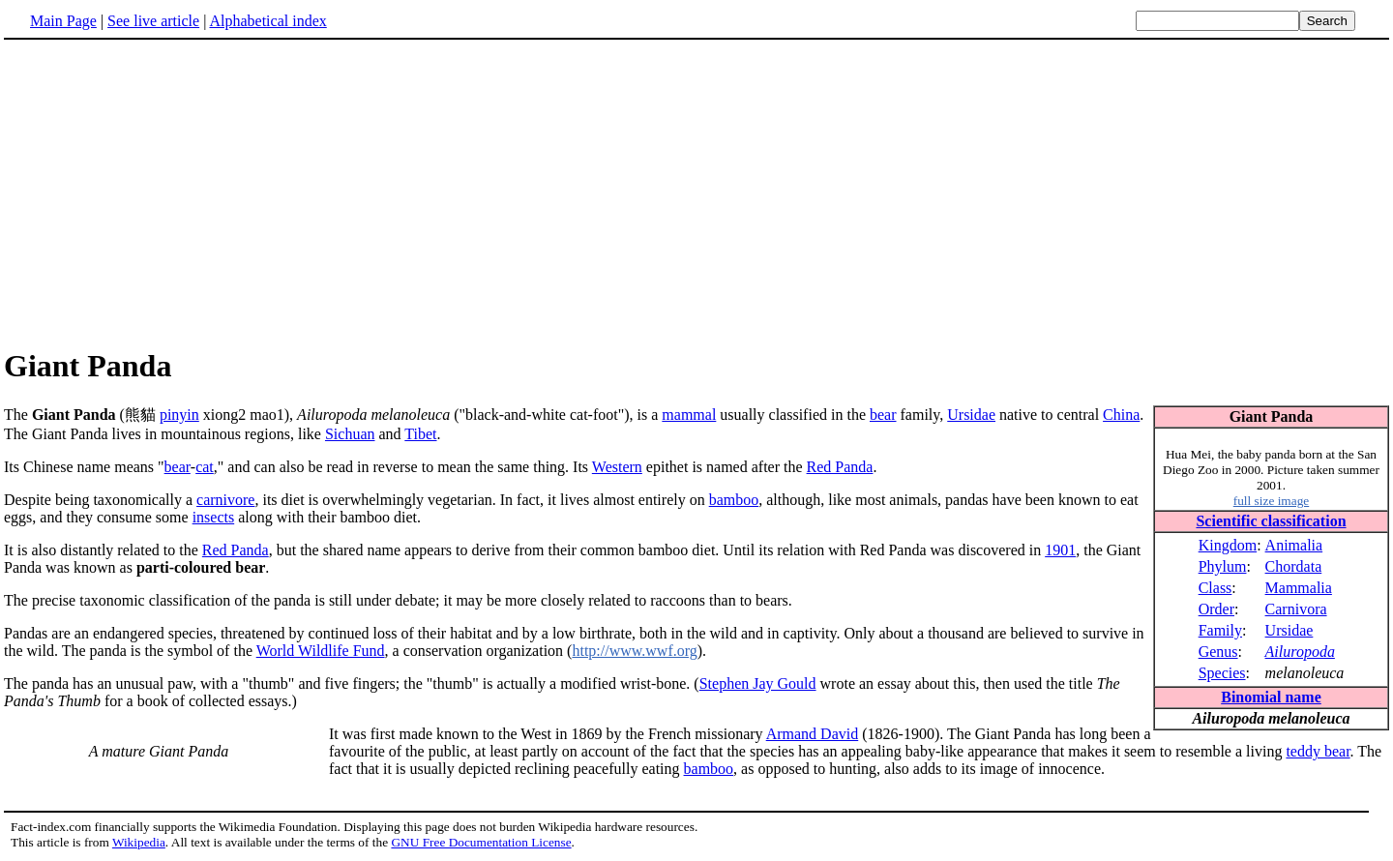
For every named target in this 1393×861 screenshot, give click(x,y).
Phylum (1223, 566)
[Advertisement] (166, 192)
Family (1220, 630)
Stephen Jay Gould (757, 683)
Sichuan (350, 434)
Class (1215, 587)
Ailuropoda (1300, 651)
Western (617, 467)
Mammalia (1298, 587)
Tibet (420, 434)
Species (1222, 673)
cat (204, 467)
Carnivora (1296, 609)
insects (214, 517)
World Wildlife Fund (320, 650)
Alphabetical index (267, 21)
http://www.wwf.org (634, 650)
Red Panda (840, 467)
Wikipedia (138, 842)
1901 (1060, 550)
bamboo (734, 499)
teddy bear (1317, 751)
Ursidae (1289, 630)
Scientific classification (1271, 521)
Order (1216, 609)
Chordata (1293, 566)
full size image (1271, 500)
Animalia (1294, 545)
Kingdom (1228, 545)
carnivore (225, 499)
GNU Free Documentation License (481, 842)
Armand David (812, 734)
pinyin (179, 414)
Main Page (63, 21)
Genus (1218, 651)
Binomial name (1271, 697)
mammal (689, 414)
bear (883, 414)
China (1121, 414)
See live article (153, 21)
